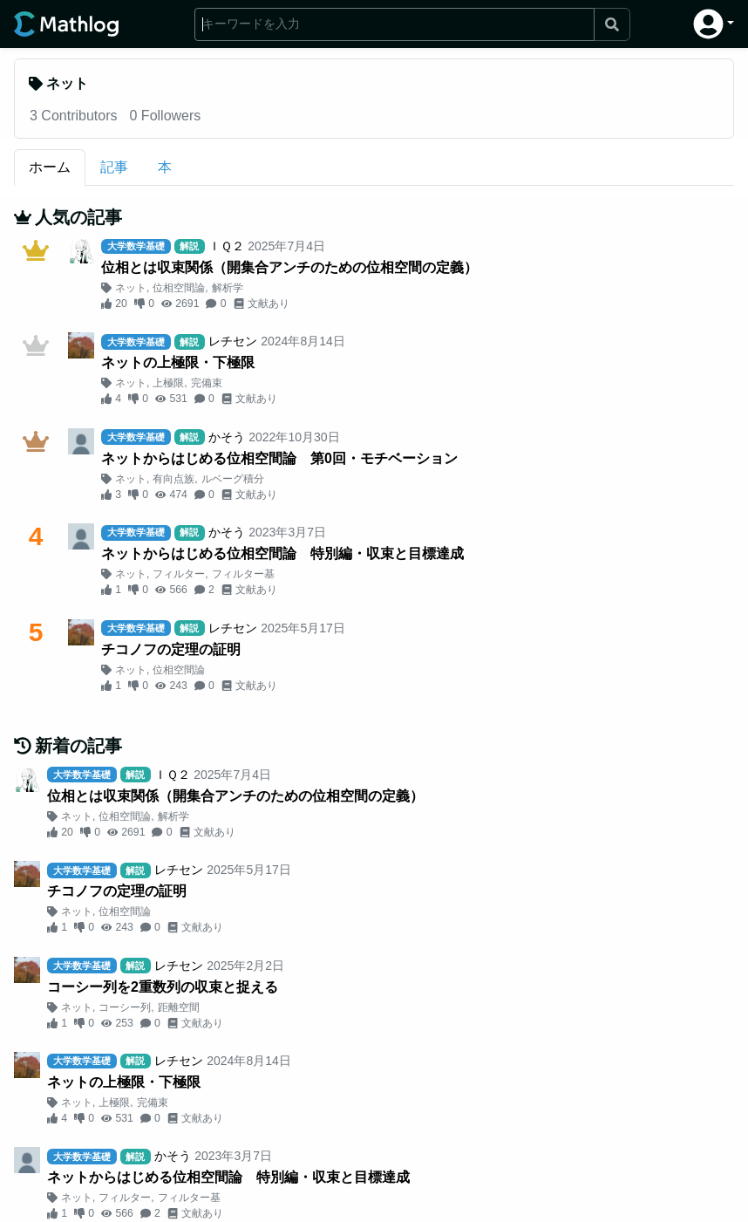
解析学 (227, 288)
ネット (130, 288)
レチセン (232, 341)
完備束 (206, 383)
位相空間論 (179, 288)
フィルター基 (243, 574)
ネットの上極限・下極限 (178, 362)
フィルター (179, 574)
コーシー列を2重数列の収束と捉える (162, 987)
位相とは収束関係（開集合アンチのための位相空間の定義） (289, 267)
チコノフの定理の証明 (171, 649)
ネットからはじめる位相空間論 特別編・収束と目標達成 (282, 553)
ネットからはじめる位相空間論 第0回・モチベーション (279, 458)
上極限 (168, 383)
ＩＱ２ (226, 246)
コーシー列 (125, 1007)
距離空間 (179, 1007)
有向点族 (173, 479)
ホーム (50, 167)
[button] (713, 24)
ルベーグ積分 (232, 479)
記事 (114, 167)
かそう (226, 437)
